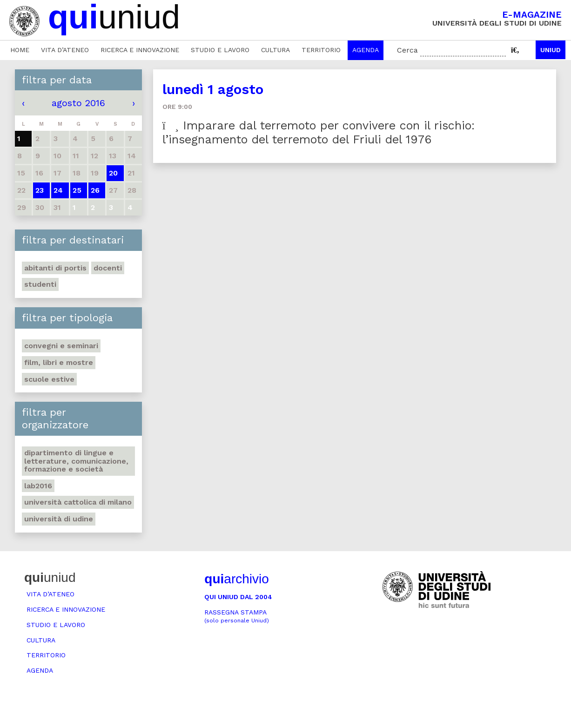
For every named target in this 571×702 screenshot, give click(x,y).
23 (39, 190)
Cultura (275, 50)
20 (113, 173)
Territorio (321, 50)
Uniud (550, 50)
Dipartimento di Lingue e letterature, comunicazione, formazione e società (76, 460)
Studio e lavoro (220, 50)
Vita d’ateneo (65, 50)
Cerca (407, 50)
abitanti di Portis (55, 267)
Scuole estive (49, 379)
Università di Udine (58, 518)
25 (77, 190)
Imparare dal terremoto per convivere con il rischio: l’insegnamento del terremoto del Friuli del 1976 (318, 132)
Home (19, 50)
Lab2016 (38, 485)
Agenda (365, 50)
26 (95, 190)
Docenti (108, 267)
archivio (236, 579)
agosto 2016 (78, 102)
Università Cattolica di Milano (78, 502)
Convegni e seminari (61, 345)
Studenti (40, 284)
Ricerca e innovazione (140, 50)
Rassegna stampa (236, 616)
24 (58, 190)
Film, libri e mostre (58, 362)
